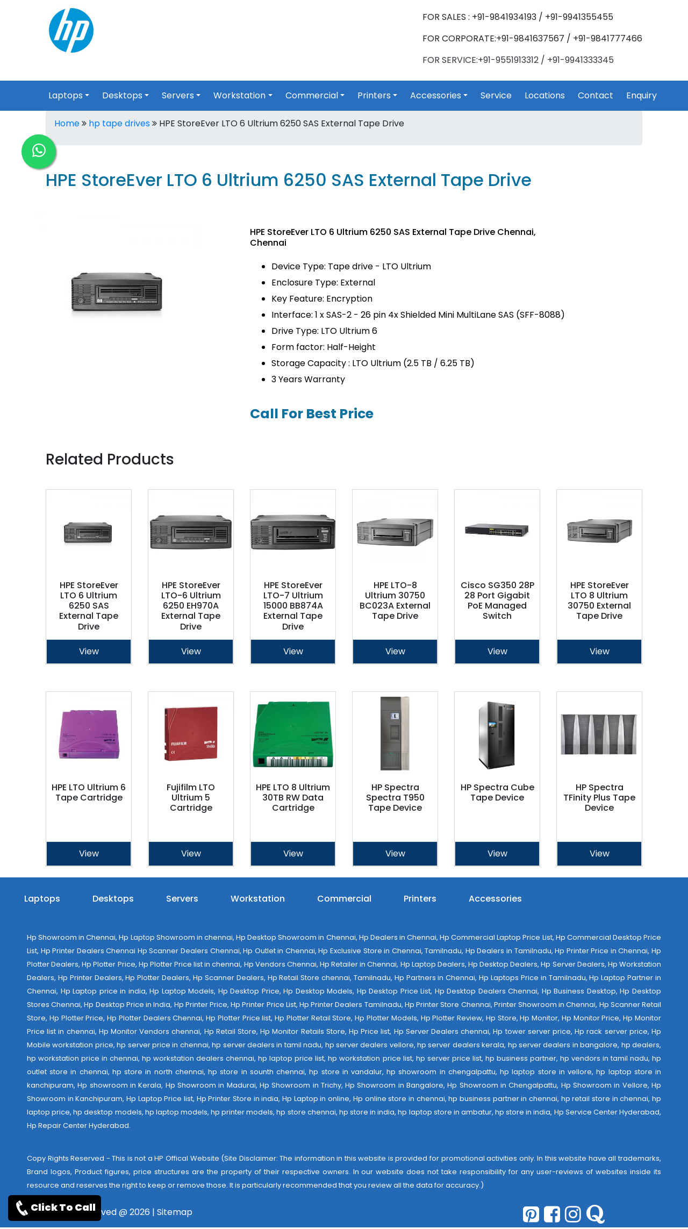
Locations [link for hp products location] (545, 95)
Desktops (113, 898)
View (89, 651)
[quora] (595, 1214)
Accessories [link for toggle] (435, 95)
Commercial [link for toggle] (311, 95)
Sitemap (174, 1212)
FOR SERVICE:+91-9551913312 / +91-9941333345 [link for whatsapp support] (518, 60)
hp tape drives (119, 123)
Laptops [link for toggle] (65, 95)
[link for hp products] (71, 30)
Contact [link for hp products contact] (595, 95)
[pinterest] (531, 1214)
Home (67, 123)
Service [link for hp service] (496, 95)
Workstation (258, 898)
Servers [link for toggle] (178, 95)
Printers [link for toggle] (374, 95)
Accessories (495, 898)
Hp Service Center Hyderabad (607, 1112)
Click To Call (54, 1208)
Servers (182, 898)
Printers (420, 898)
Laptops (42, 898)
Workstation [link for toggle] (239, 95)
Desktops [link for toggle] (122, 95)
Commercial (344, 898)
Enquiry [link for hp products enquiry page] (641, 95)
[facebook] (552, 1214)
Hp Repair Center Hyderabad (78, 1125)
